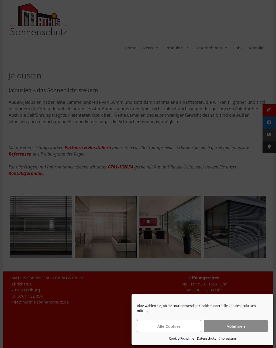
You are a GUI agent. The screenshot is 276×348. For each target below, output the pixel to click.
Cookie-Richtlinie (181, 338)
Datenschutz (206, 338)
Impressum (227, 338)
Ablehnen (236, 326)
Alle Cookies (169, 326)
